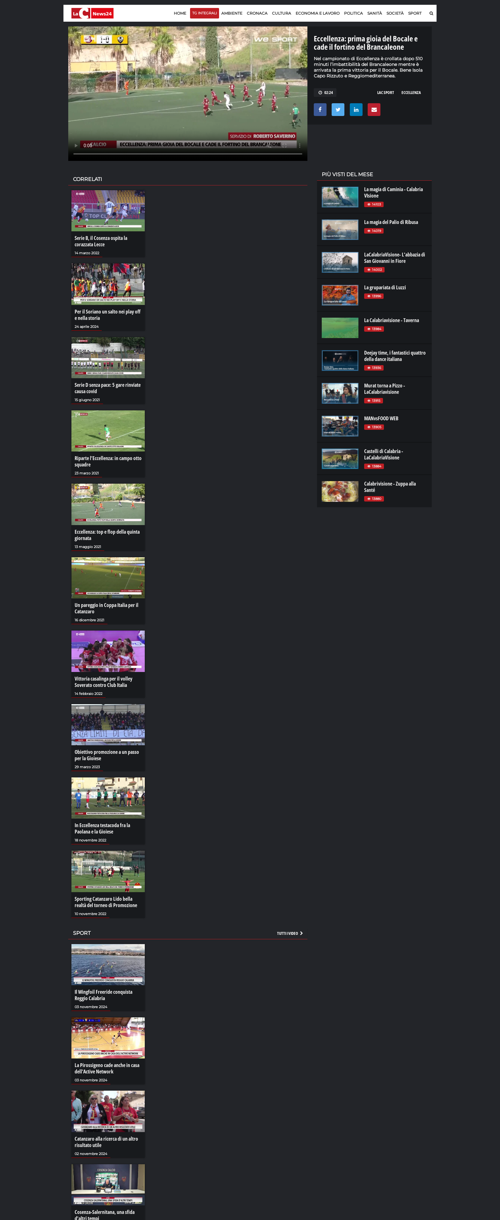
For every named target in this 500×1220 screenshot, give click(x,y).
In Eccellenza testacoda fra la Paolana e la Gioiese (102, 828)
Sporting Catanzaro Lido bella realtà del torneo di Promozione (106, 902)
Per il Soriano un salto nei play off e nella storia (108, 314)
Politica (353, 13)
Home (180, 13)
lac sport (385, 92)
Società (395, 13)
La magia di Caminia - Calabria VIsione (393, 192)
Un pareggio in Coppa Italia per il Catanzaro (106, 608)
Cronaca (257, 13)
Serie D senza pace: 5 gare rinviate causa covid (108, 388)
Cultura (281, 13)
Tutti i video (290, 933)
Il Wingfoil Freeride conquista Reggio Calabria (103, 995)
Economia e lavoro (318, 13)
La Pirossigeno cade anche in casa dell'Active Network (107, 1068)
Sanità (374, 13)
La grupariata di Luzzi (385, 287)
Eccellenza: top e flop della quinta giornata (107, 535)
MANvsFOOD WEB (381, 418)
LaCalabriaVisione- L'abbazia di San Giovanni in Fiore (394, 257)
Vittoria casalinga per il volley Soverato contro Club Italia (103, 682)
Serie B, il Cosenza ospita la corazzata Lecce (101, 241)
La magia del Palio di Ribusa (391, 222)
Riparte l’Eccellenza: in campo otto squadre (108, 461)
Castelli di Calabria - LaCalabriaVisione (383, 454)
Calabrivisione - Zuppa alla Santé (390, 487)
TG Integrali (204, 13)
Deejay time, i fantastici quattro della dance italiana (395, 356)
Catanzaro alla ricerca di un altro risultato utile (106, 1142)
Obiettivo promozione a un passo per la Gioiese (107, 755)
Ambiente (231, 13)
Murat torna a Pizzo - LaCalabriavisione (384, 388)
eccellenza (411, 92)
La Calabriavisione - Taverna (391, 320)
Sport (415, 13)
